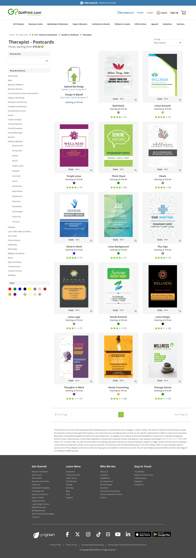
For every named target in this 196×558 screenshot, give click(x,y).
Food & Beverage (15, 132)
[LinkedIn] (128, 534)
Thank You (16, 216)
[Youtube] (117, 534)
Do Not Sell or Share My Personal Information (127, 544)
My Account (37, 475)
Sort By (157, 39)
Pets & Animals (14, 240)
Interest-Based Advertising (92, 544)
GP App (69, 484)
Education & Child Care (17, 102)
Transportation (14, 266)
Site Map (69, 488)
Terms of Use (71, 544)
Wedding (11, 275)
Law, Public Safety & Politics (19, 231)
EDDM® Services (39, 507)
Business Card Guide (40, 481)
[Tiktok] (99, 534)
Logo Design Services (40, 504)
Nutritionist (17, 186)
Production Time (73, 475)
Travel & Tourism (15, 271)
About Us (104, 471)
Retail (10, 257)
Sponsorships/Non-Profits (111, 494)
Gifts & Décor (140, 24)
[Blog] (108, 534)
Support (69, 497)
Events (11, 115)
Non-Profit (12, 236)
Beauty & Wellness (15, 84)
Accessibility (139, 471)
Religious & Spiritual (16, 253)
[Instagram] (88, 534)
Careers (103, 497)
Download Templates (41, 488)
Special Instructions (40, 494)
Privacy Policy (55, 544)
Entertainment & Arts (17, 111)
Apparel (154, 24)
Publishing (12, 244)
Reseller (140, 13)
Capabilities (105, 478)
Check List (36, 484)
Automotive (13, 76)
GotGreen (104, 488)
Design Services (38, 500)
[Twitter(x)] (77, 534)
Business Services (15, 89)
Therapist (16, 221)
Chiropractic (17, 150)
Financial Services (15, 124)
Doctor (15, 160)
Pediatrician (17, 196)
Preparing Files (38, 491)
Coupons (35, 517)
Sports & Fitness (14, 262)
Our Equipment (106, 481)
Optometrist (17, 191)
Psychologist (17, 211)
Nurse (14, 181)
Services (180, 24)
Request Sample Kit (40, 471)
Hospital (15, 171)
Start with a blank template (74, 97)
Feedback (138, 481)
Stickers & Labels (122, 24)
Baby (10, 80)
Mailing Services (38, 510)
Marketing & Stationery (57, 24)
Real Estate (12, 249)
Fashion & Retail (14, 119)
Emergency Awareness (17, 106)
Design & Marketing (16, 97)
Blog (68, 491)
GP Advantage (106, 484)
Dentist (15, 155)
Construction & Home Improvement (23, 93)
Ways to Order (38, 497)
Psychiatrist (17, 206)
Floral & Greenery (15, 128)
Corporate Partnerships (110, 491)
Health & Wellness (15, 141)
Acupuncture (17, 145)
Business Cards (36, 24)
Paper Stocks (71, 478)
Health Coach (17, 166)
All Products (18, 24)
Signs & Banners (80, 24)
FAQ (68, 494)
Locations (104, 475)
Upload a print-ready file (74, 89)
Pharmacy (16, 201)
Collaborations (140, 478)
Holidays (11, 227)
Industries (167, 24)
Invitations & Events (101, 24)
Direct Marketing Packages (43, 513)
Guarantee (70, 471)
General (11, 137)
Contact (150, 13)
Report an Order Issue (143, 475)
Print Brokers (71, 481)
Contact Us (138, 484)
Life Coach (16, 176)
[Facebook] (67, 534)
